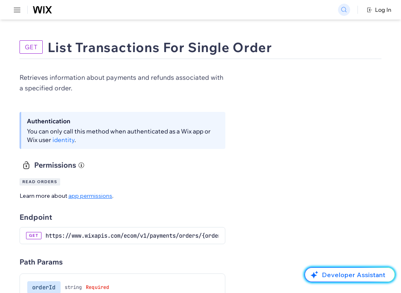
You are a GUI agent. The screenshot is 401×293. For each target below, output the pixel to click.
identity (63, 140)
